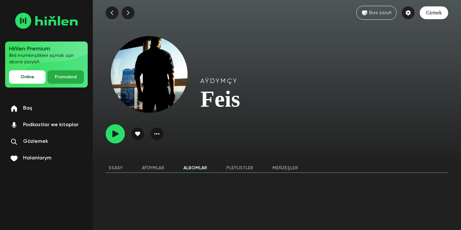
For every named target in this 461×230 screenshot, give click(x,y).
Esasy (116, 168)
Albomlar (195, 168)
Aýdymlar (153, 168)
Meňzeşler (285, 168)
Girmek (434, 12)
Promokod (66, 77)
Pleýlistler (239, 168)
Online (27, 77)
